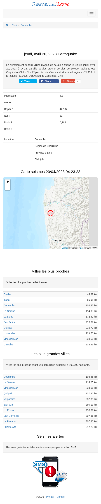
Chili (14, 25)
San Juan (9, 404)
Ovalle (7, 294)
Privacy (50, 496)
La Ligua (8, 316)
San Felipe (10, 322)
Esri (82, 248)
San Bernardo (11, 415)
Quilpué (8, 393)
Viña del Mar (11, 339)
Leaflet (64, 248)
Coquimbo (26, 25)
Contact (61, 496)
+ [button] (7, 182)
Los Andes (9, 333)
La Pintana (10, 421)
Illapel (7, 299)
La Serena (9, 311)
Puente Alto (10, 427)
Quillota (8, 327)
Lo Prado (9, 410)
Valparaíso (9, 399)
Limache (8, 344)
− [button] (7, 187)
